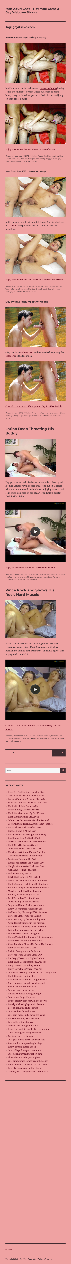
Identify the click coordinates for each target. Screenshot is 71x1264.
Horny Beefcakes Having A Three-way (27, 834)
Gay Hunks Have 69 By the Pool (24, 838)
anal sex (24, 159)
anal (18, 289)
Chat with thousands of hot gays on (33, 406)
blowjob (31, 159)
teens (14, 580)
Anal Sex (43, 156)
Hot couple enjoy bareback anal (23, 1018)
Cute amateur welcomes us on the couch (28, 1061)
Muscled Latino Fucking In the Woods (27, 841)
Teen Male (9, 289)
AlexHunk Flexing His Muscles (23, 870)
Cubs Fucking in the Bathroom (23, 901)
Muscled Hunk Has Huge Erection (25, 891)
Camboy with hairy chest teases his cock (28, 1071)
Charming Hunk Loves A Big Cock (24, 848)
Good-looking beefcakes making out (26, 983)
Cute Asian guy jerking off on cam (25, 1054)
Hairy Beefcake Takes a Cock (22, 947)
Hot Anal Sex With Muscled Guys (25, 171)
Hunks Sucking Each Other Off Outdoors (28, 884)
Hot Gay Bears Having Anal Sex (23, 894)
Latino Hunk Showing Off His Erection (27, 926)
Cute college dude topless (20, 1022)
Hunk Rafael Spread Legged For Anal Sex (28, 887)
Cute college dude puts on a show (24, 1050)
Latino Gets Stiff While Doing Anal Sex (27, 979)
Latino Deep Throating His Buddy (25, 940)
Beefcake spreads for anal (20, 1036)
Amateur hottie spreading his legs (25, 1043)
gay (55, 289)
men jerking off (8, 1249)
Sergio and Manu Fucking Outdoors (26, 905)
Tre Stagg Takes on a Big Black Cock (26, 958)
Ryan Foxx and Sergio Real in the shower (28, 1029)
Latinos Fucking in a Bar (20, 873)
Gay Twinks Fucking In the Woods (26, 301)
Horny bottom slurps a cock (22, 1046)
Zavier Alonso (31, 580)
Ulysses (8, 156)
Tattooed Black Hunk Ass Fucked (24, 916)
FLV (28, 577)
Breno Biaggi (41, 289)
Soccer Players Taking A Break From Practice (30, 824)
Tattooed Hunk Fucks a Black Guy (25, 954)
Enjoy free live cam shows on (30, 567)
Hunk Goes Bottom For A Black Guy (25, 862)
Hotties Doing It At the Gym (22, 831)
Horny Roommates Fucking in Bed (25, 908)
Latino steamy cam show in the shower (27, 1000)
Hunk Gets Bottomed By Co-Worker (26, 813)
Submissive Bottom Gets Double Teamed (28, 820)
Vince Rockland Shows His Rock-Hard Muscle (29, 592)
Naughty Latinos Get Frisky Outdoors (27, 866)
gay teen (24, 416)
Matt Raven (31, 738)
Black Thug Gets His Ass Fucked (24, 877)
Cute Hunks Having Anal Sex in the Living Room (32, 972)
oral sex (34, 161)
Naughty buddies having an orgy (24, 993)
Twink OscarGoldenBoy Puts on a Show (27, 880)
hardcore (26, 161)
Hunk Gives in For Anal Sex (21, 976)
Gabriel (51, 289)
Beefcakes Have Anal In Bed (22, 859)
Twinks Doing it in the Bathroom (24, 951)
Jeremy (8, 574)
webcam (21, 580)
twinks (33, 292)
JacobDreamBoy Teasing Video (23, 898)
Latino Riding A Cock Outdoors (23, 809)
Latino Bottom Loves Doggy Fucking (26, 930)
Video (31, 286)
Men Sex (15, 159)
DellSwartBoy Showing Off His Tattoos (27, 912)
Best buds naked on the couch (23, 1008)
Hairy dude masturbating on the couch (27, 1064)
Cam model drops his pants (21, 997)
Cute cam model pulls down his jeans (26, 1015)
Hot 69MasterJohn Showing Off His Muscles (30, 937)
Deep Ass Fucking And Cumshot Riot (26, 792)
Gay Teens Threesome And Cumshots (27, 795)
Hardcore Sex (52, 156)
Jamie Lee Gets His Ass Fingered (24, 933)
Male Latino (55, 574)
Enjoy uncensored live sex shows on (30, 149)
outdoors (56, 416)
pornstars (55, 738)
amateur (55, 413)
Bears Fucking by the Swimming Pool (26, 919)
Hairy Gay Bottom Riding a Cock (24, 965)
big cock (24, 289)
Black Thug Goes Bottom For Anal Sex (27, 962)
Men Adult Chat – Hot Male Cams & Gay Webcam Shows (32, 10)
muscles (40, 738)
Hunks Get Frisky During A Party (25, 37)
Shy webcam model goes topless (24, 1057)
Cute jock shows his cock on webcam (26, 1039)
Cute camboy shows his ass (21, 1011)
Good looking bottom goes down (24, 1032)
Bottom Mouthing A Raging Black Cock (27, 799)
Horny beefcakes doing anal (22, 986)
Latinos (8, 580)
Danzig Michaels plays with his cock (26, 1004)
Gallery (34, 156)
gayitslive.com (16, 161)
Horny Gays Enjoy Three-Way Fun (25, 969)
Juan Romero (53, 577)
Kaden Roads (46, 416)
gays (46, 577)
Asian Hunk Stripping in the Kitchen (26, 923)
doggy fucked (51, 159)
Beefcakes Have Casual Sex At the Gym (27, 802)
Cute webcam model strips (21, 990)
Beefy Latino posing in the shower (25, 1068)
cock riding (40, 159)
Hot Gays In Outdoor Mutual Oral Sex (26, 852)
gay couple (15, 416)
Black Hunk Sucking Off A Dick (23, 816)
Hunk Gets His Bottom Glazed (23, 845)
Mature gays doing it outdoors (23, 1025)
